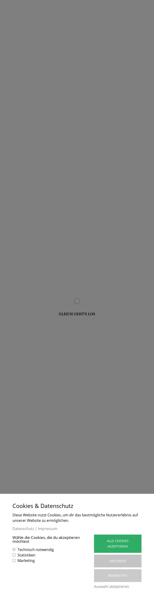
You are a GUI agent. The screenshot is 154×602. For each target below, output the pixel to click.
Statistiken (26, 555)
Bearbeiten (117, 575)
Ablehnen (117, 561)
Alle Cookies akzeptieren (118, 543)
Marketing (26, 560)
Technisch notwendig (35, 549)
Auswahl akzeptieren (111, 586)
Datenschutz (23, 528)
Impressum (47, 528)
